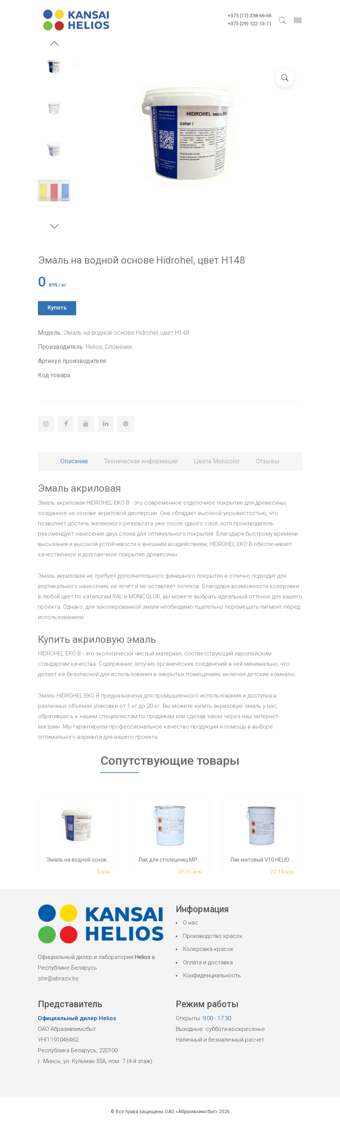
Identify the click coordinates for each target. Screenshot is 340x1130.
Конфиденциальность (212, 975)
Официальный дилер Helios (77, 1018)
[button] (54, 44)
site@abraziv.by (58, 978)
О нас (190, 922)
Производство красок (213, 936)
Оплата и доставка (208, 962)
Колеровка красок (208, 949)
